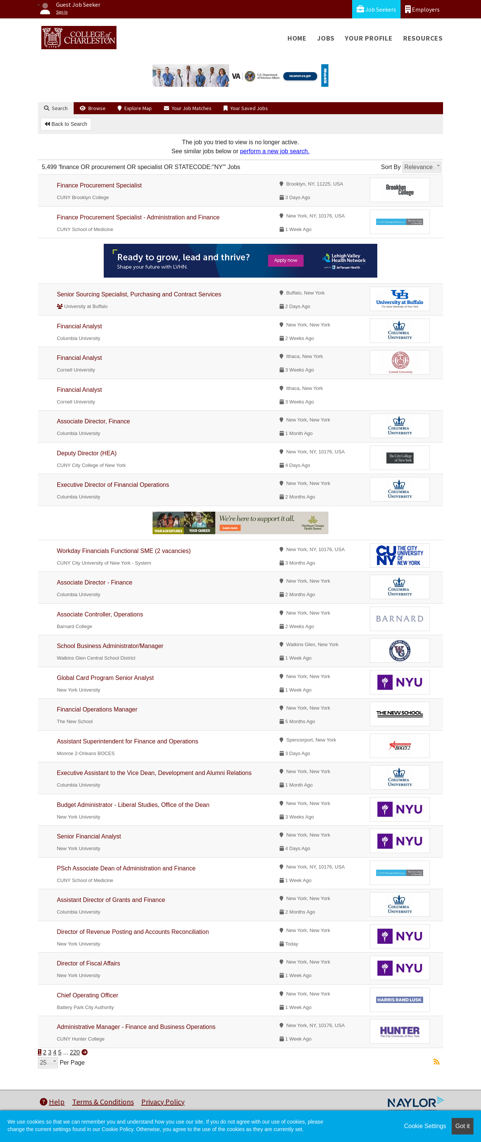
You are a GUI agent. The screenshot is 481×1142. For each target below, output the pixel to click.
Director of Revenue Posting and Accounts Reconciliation (133, 932)
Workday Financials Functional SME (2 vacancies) (124, 551)
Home (297, 38)
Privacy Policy (163, 1101)
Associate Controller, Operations (100, 614)
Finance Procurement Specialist (99, 185)
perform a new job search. (275, 151)
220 (75, 1052)
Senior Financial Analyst (89, 836)
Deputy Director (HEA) (86, 453)
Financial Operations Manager (97, 709)
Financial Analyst (79, 326)
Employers (422, 9)
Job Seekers (376, 9)
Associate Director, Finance (93, 421)
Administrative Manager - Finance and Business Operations (136, 1027)
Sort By (391, 167)
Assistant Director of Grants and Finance (111, 900)
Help (52, 1101)
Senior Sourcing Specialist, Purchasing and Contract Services (139, 294)
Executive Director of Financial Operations (113, 485)
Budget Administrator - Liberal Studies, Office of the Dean (133, 805)
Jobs (325, 38)
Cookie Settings (425, 1126)
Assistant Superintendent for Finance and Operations (127, 741)
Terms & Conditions (103, 1101)
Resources (423, 38)
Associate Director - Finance (94, 582)
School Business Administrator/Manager (110, 646)
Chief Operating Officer (87, 995)
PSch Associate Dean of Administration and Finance (126, 868)
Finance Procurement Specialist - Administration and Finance (138, 217)
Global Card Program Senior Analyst (105, 678)
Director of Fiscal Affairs (88, 963)
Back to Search (66, 124)
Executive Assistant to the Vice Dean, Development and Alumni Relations (154, 773)
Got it (462, 1126)
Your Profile (369, 38)
